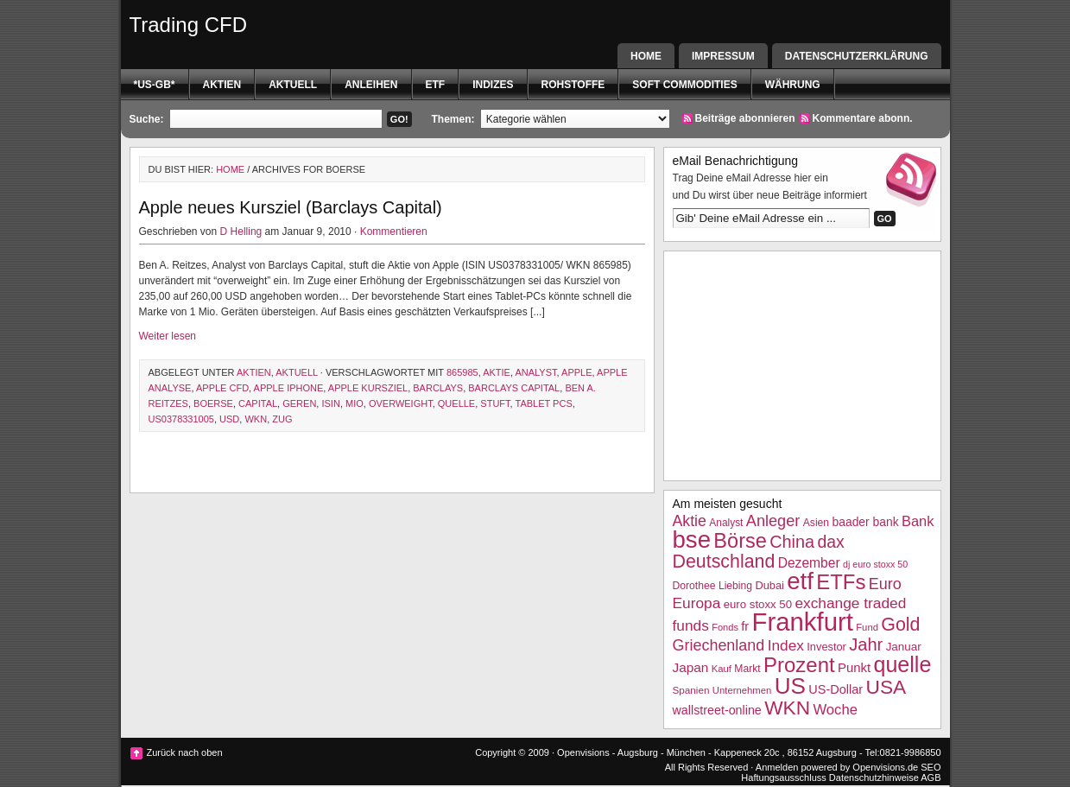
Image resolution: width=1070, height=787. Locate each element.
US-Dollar (835, 689)
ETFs (840, 581)
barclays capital (514, 388)
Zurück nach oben (185, 752)
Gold (900, 624)
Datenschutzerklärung (856, 56)
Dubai (769, 585)
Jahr (866, 644)
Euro (885, 584)
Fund (867, 627)
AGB (930, 777)
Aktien (222, 85)
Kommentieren (393, 231)
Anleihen (371, 85)
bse (692, 539)
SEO (930, 767)
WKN (255, 419)
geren (299, 403)
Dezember (809, 562)
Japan (691, 667)
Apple (576, 372)
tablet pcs (544, 403)
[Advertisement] (802, 364)
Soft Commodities (684, 85)
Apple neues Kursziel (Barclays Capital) (290, 207)
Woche (835, 709)
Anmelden (777, 767)
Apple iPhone (289, 388)
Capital (257, 403)
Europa (697, 603)
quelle (456, 403)
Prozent (799, 664)
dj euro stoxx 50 (875, 564)
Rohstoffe (573, 85)
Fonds (725, 627)
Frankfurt (802, 621)
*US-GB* (154, 85)
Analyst (535, 372)
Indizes (492, 85)
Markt (747, 669)
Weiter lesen (167, 336)
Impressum (723, 56)
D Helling (241, 231)
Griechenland (719, 645)
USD (229, 419)
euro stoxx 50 (758, 604)
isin (330, 403)
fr (745, 626)
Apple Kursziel (368, 388)
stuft (495, 403)
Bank (918, 521)
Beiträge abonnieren (745, 118)
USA (886, 687)
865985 (462, 372)
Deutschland (724, 561)
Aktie (496, 372)
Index (786, 645)
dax (830, 541)
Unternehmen (741, 690)
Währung (792, 85)
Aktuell (293, 85)
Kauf (721, 668)
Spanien (691, 689)
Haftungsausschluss (783, 777)
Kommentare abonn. (863, 118)
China (791, 541)
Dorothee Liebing (713, 586)
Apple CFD (222, 388)
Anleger (773, 521)
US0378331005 (181, 419)
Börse (739, 541)
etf (436, 85)
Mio (354, 403)
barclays (438, 388)
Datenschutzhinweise (874, 777)
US (790, 686)
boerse (213, 403)
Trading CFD (188, 24)
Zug (282, 419)
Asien (816, 523)
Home (646, 56)
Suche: (147, 119)
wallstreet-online (717, 710)
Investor (826, 646)
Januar (903, 646)
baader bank (865, 522)
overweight (401, 403)
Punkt (854, 667)
